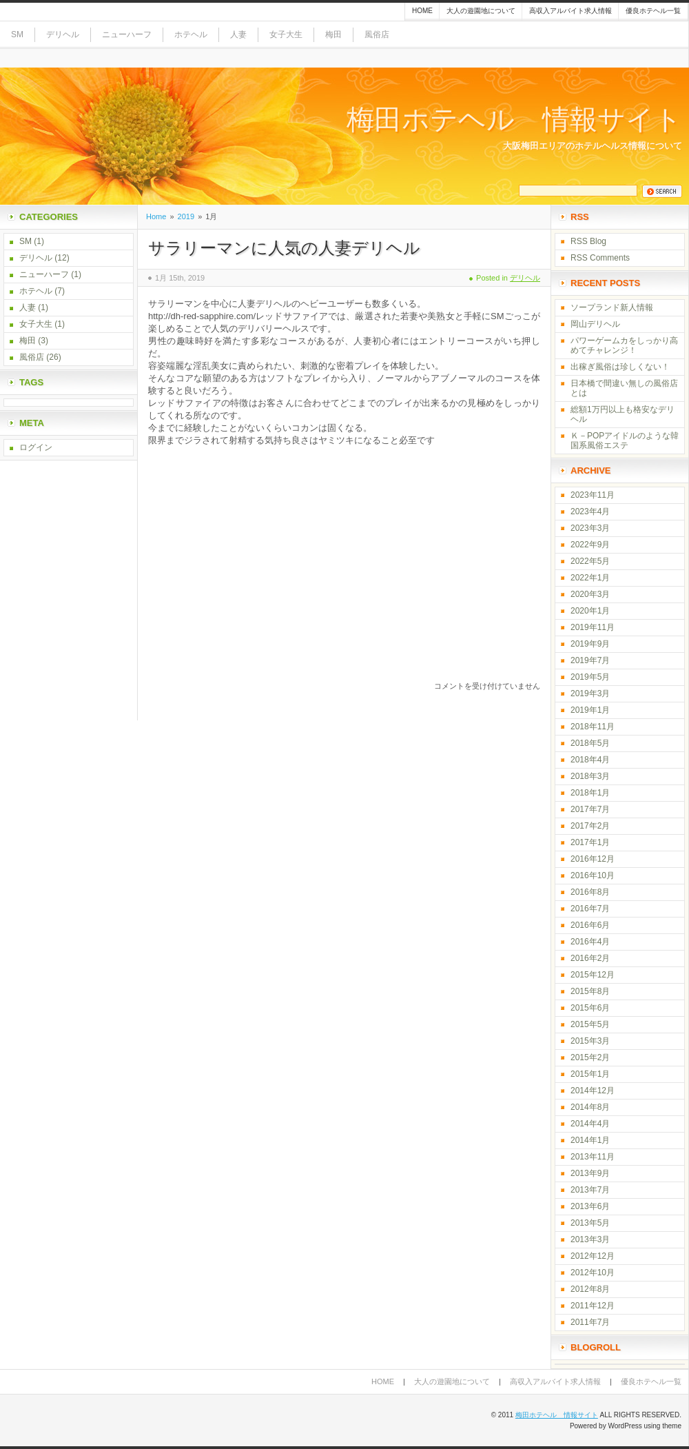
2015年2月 (590, 1057)
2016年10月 (592, 875)
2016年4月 (590, 941)
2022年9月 (590, 544)
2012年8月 (590, 1289)
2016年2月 (590, 958)
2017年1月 (590, 842)
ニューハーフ (127, 34)
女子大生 (285, 34)
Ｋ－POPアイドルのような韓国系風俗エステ (624, 440)
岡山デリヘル (595, 324)
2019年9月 (590, 644)
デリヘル (62, 34)
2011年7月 (590, 1322)
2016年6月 (590, 925)
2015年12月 (592, 975)
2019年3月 (590, 693)
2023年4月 (590, 511)
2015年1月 (590, 1074)
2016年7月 (590, 908)
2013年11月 (592, 1157)
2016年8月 (590, 892)
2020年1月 (590, 611)
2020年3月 (590, 594)
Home (422, 10)
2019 (186, 216)
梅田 (333, 34)
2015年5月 (590, 1024)
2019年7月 (590, 660)
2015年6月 (590, 1008)
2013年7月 (590, 1190)
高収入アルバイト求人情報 (570, 10)
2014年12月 (592, 1090)
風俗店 (376, 34)
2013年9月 (590, 1173)
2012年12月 (592, 1256)
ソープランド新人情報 (611, 307)
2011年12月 (592, 1305)
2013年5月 (590, 1223)
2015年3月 (590, 1041)
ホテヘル (190, 34)
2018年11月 (592, 726)
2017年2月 (590, 826)
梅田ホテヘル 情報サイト (514, 120)
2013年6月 (590, 1206)
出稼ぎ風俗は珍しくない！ (620, 367)
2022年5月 (590, 561)
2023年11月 (592, 495)
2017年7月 (590, 809)
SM (17, 34)
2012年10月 (592, 1272)
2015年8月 (590, 991)
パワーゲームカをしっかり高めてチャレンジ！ (624, 345)
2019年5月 (590, 677)
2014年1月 (590, 1140)
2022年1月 (590, 577)
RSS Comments (600, 258)
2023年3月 (590, 528)
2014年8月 (590, 1107)
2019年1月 (590, 710)
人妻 (238, 34)
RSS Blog (588, 241)
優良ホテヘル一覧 (653, 10)
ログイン (35, 447)
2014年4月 (590, 1123)
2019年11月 (592, 627)
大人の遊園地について (480, 10)
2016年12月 (592, 859)
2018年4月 (590, 759)
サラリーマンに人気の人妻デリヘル (284, 248)
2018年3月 (590, 776)
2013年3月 (590, 1239)
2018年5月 (590, 743)
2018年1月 (590, 793)
